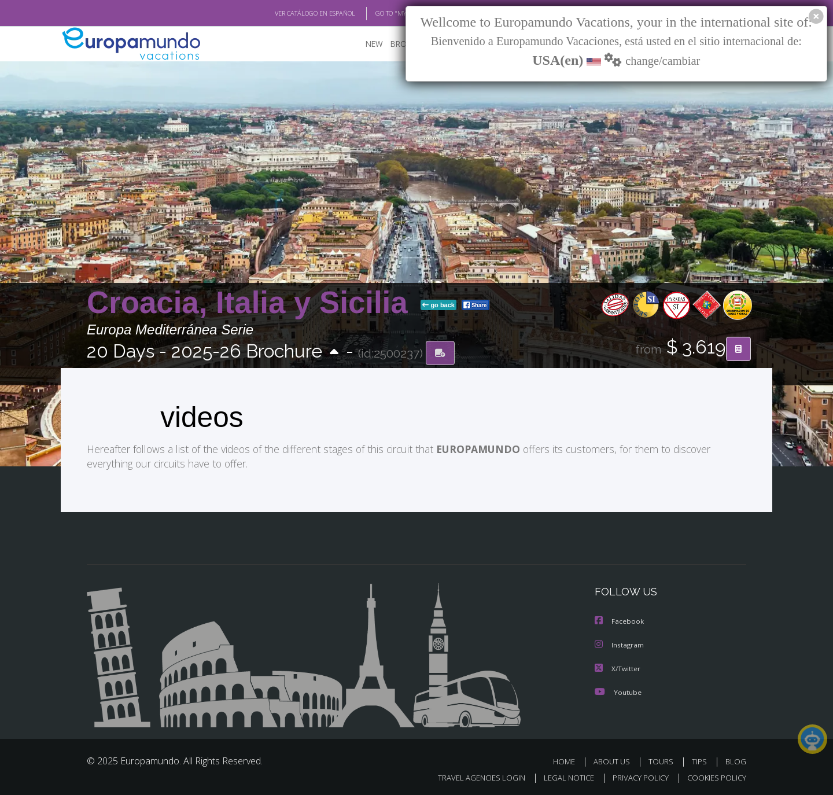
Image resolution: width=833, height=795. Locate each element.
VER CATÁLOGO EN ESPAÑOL (288, 13)
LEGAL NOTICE (561, 775)
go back (438, 305)
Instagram (620, 643)
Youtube (618, 690)
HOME (568, 759)
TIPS (700, 759)
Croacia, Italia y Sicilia (251, 303)
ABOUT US (615, 759)
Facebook (619, 620)
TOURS (663, 759)
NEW (362, 43)
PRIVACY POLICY (635, 775)
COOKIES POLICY (714, 775)
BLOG (735, 759)
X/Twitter (618, 666)
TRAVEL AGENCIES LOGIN (470, 775)
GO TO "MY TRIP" (380, 13)
